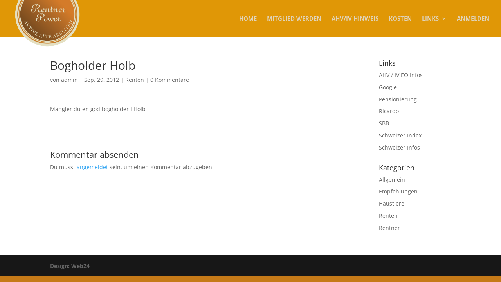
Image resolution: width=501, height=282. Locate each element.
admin (69, 79)
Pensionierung (398, 99)
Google (388, 87)
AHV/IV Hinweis (355, 19)
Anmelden (473, 19)
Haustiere (391, 203)
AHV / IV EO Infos (401, 75)
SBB (384, 123)
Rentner (389, 227)
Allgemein (392, 179)
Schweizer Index (400, 135)
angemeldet (92, 167)
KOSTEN (400, 19)
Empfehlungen (398, 191)
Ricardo (389, 111)
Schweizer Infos (399, 147)
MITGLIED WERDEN (294, 19)
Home (248, 19)
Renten (134, 79)
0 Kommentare (169, 79)
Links (430, 19)
